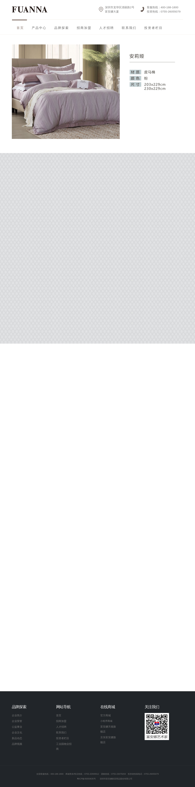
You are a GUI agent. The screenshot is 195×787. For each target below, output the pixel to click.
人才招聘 (106, 28)
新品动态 (17, 738)
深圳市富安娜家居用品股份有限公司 (116, 779)
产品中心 (39, 28)
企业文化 (17, 732)
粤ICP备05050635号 (86, 779)
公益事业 (17, 726)
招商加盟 (84, 28)
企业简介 (17, 715)
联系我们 (129, 28)
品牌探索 (61, 28)
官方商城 (105, 715)
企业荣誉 (17, 721)
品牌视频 (17, 743)
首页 (58, 715)
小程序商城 (106, 721)
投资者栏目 (153, 28)
